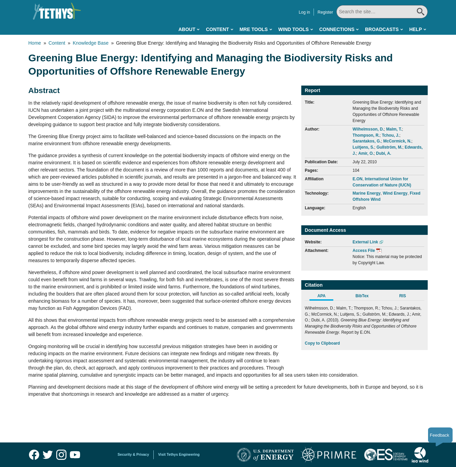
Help (415, 29)
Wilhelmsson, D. (368, 129)
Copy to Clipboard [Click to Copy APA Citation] (322, 343)
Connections (336, 29)
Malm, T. (394, 129)
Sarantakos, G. (367, 141)
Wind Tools (293, 29)
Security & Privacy (133, 454)
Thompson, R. (366, 135)
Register (325, 12)
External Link (365, 242)
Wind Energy (395, 193)
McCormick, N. (397, 141)
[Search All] (382, 11)
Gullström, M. (389, 147)
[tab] (325, 297)
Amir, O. (366, 153)
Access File (364, 250)
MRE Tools (254, 29)
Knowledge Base (90, 43)
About (186, 29)
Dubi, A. (383, 153)
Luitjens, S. (363, 147)
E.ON (358, 179)
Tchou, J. (390, 135)
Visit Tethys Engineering (179, 454)
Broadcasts (382, 29)
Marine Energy (367, 193)
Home (34, 43)
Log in (304, 12)
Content (217, 29)
